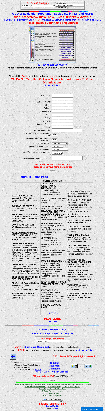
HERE (98, 20)
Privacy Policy (52, 85)
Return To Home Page (31, 177)
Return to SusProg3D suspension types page (52, 334)
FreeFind (55, 409)
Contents (61, 64)
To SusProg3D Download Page (52, 330)
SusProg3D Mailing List (37, 348)
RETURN (53, 314)
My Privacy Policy (85, 351)
